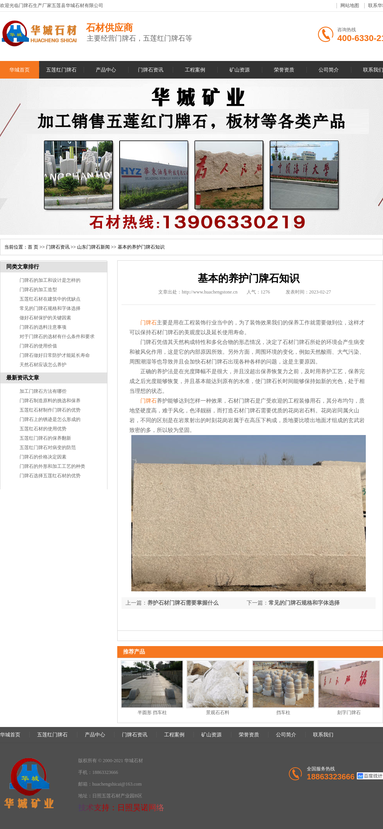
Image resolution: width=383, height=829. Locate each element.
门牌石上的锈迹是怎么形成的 (50, 419)
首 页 (33, 247)
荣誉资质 (284, 70)
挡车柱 (283, 712)
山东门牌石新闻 (93, 247)
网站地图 (349, 5)
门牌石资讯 (150, 70)
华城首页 (19, 70)
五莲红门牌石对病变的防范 (48, 447)
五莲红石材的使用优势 (43, 429)
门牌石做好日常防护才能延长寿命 (55, 355)
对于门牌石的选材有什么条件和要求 (57, 336)
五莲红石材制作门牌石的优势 (50, 410)
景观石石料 (217, 712)
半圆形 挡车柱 (152, 712)
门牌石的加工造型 (38, 289)
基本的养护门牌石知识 (141, 247)
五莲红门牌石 (61, 70)
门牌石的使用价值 (38, 346)
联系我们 (323, 735)
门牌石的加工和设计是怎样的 (50, 280)
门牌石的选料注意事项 (43, 327)
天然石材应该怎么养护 (43, 364)
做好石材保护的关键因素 (45, 317)
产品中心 (106, 70)
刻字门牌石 (349, 712)
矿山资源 (239, 70)
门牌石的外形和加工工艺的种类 (52, 466)
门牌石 (148, 323)
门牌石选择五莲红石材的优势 (50, 475)
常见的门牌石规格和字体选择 (50, 308)
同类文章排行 (22, 267)
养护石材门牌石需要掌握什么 (182, 603)
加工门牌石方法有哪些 (43, 391)
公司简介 (329, 70)
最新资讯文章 (22, 378)
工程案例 (195, 70)
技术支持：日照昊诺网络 (121, 807)
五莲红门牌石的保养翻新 (45, 438)
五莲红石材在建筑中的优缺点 (50, 299)
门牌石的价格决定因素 (43, 457)
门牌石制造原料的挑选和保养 (50, 400)
